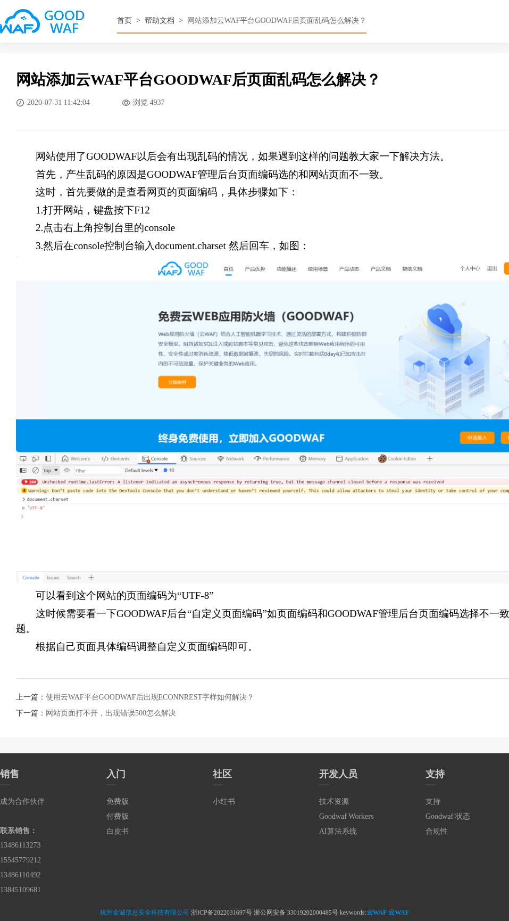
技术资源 (334, 801)
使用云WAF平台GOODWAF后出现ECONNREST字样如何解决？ (150, 697)
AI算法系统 (338, 831)
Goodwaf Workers (346, 816)
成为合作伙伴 (22, 801)
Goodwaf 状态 (447, 816)
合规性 (436, 831)
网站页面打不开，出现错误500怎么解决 (111, 713)
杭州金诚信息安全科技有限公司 (144, 912)
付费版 (117, 816)
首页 (124, 20)
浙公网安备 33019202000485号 (296, 912)
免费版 (117, 801)
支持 (432, 801)
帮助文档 (159, 20)
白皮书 (117, 831)
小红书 (224, 801)
